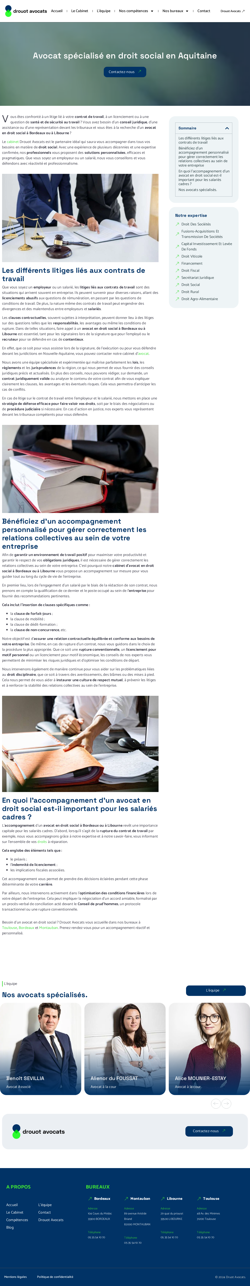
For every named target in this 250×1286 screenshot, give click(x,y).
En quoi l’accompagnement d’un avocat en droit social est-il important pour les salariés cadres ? (204, 177)
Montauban (48, 928)
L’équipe (104, 11)
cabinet (13, 142)
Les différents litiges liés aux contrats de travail (201, 140)
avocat (143, 354)
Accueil (56, 11)
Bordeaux (26, 928)
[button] (216, 1104)
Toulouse (9, 928)
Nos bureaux (175, 11)
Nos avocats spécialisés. (198, 190)
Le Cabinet (79, 11)
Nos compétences (136, 11)
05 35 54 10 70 (96, 1237)
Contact (204, 11)
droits (42, 842)
